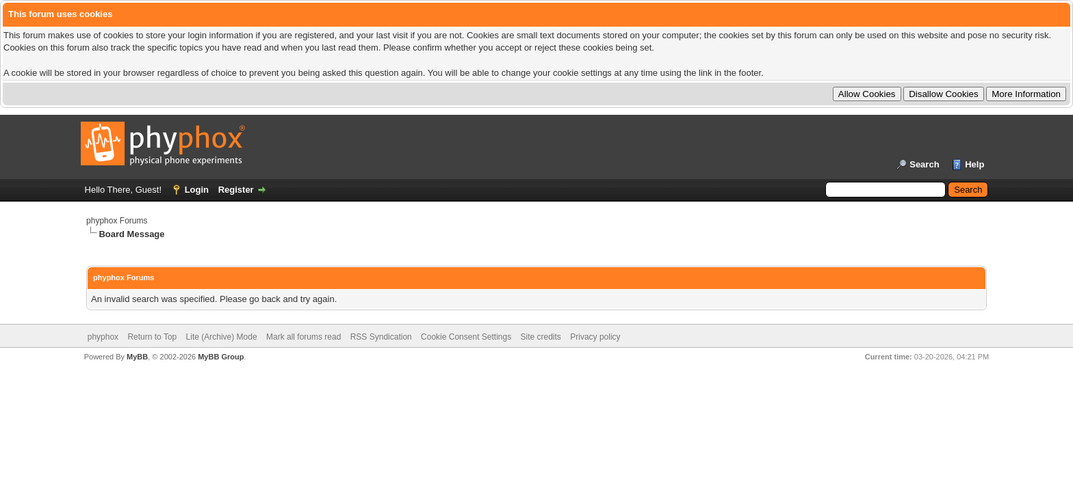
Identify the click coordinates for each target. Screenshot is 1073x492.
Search (924, 164)
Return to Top (152, 337)
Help (974, 164)
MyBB (137, 357)
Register (236, 189)
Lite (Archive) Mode (221, 337)
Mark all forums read (303, 337)
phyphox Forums (116, 221)
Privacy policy (595, 337)
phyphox (103, 337)
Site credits (541, 337)
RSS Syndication (381, 337)
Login (197, 189)
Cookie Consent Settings (466, 337)
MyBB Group (221, 357)
